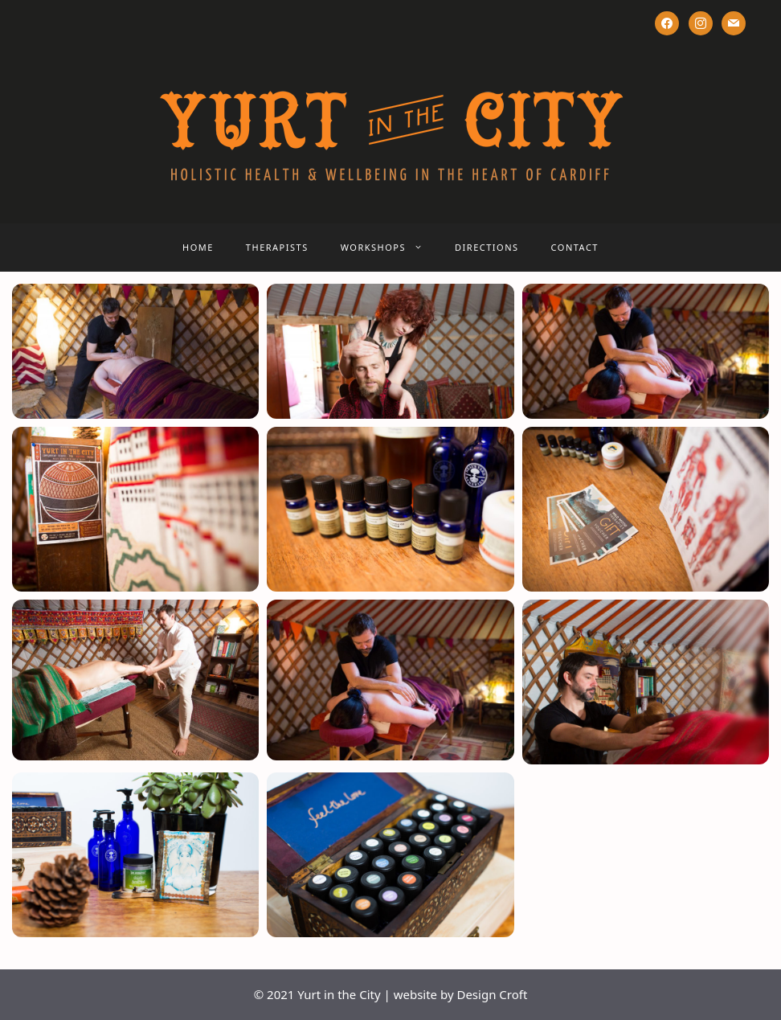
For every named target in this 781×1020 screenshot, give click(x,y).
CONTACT (575, 247)
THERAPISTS (277, 247)
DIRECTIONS (487, 247)
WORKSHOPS (390, 247)
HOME (198, 247)
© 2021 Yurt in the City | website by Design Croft (391, 994)
